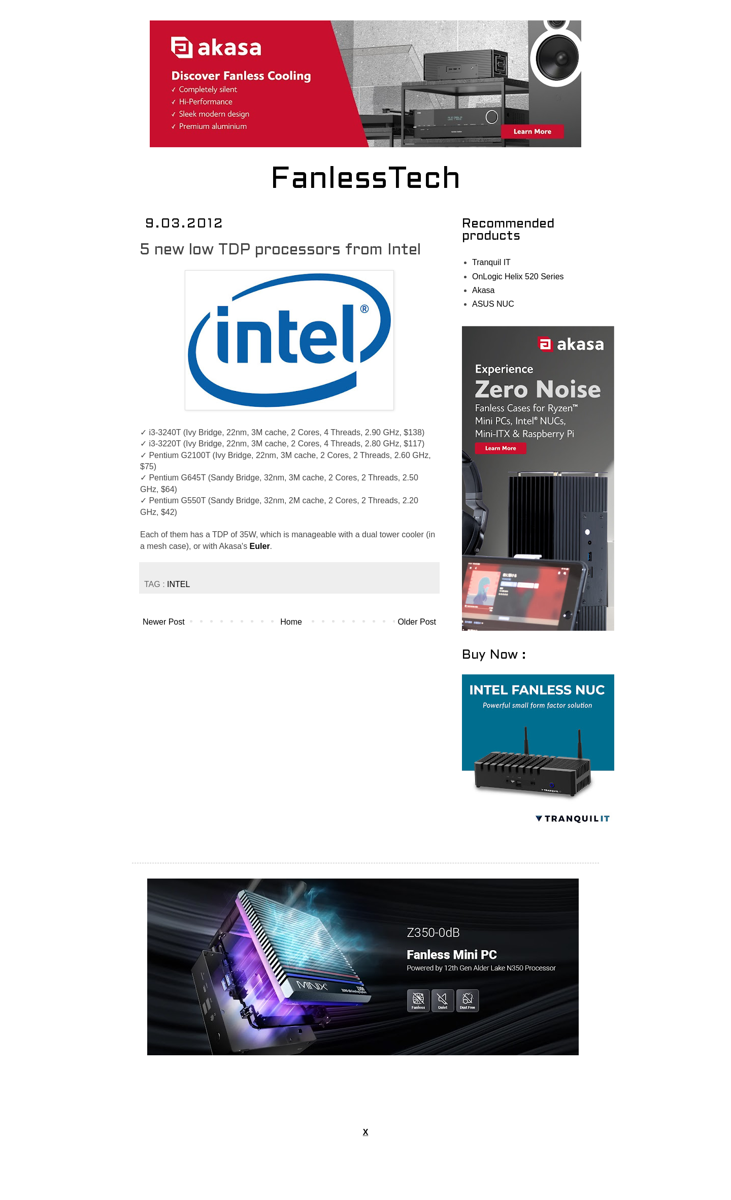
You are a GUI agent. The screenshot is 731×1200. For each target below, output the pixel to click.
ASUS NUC (493, 304)
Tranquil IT (491, 262)
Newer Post (164, 622)
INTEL (178, 584)
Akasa (483, 290)
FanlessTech (366, 180)
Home (291, 622)
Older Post (416, 622)
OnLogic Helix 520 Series (518, 276)
